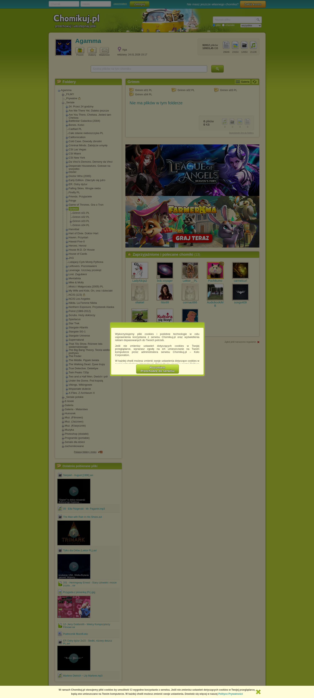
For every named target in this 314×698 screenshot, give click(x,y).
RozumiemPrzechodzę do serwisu (157, 369)
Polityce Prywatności (230, 693)
